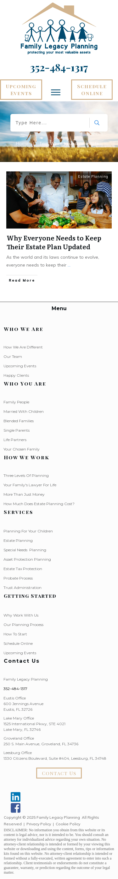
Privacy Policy (38, 824)
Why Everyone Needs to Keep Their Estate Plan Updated (54, 242)
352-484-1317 (15, 688)
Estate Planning (93, 176)
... (69, 265)
